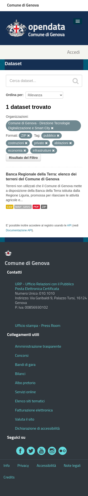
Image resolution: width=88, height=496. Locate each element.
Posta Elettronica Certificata (37, 288)
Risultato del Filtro (23, 158)
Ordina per (14, 95)
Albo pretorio (25, 382)
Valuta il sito (24, 419)
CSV (9, 206)
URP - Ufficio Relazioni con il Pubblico (44, 284)
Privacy (23, 465)
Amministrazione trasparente (38, 346)
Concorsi (21, 355)
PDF (36, 206)
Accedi (73, 52)
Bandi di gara (25, 364)
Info (7, 465)
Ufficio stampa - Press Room (37, 325)
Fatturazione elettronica (34, 410)
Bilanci (20, 373)
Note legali (72, 465)
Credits (9, 477)
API (69, 225)
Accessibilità (46, 465)
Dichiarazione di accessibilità (37, 428)
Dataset (13, 63)
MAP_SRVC (23, 206)
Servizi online (25, 392)
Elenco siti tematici (30, 401)
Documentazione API (19, 230)
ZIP (44, 206)
